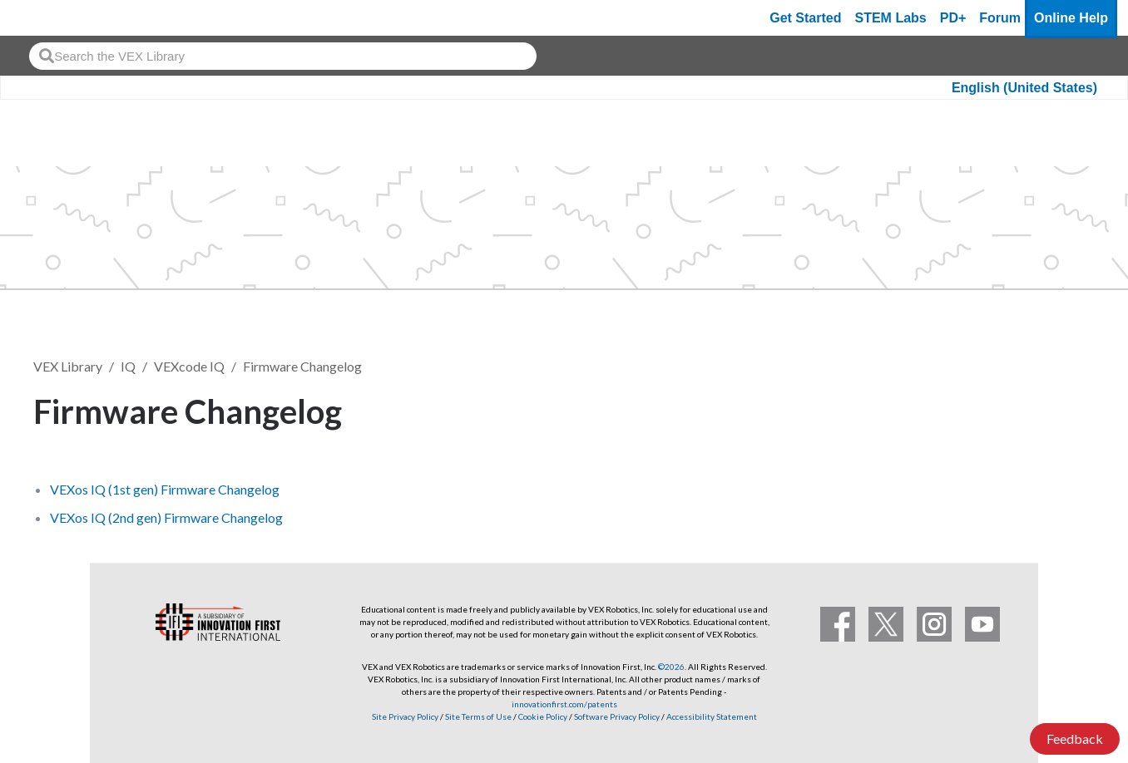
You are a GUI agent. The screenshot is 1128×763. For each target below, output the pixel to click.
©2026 (671, 667)
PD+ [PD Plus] (953, 18)
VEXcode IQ (189, 366)
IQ (128, 366)
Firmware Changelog (302, 366)
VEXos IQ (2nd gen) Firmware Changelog (166, 517)
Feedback (1074, 738)
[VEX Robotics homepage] (45, 18)
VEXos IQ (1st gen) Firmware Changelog (165, 489)
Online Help (1071, 18)
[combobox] (283, 56)
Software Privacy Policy (617, 716)
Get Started (805, 18)
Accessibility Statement (711, 716)
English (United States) (1024, 88)
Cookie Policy (542, 716)
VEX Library (67, 366)
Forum (1000, 18)
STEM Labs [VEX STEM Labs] (891, 18)
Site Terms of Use (477, 716)
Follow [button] (1052, 408)
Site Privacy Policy (405, 716)
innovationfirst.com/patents (564, 704)
